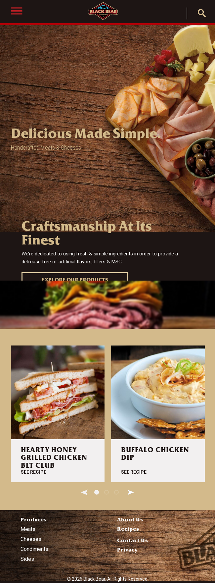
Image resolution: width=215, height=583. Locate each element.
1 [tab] (96, 492)
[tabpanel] (58, 413)
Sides (27, 559)
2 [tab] (106, 492)
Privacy (127, 550)
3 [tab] (116, 492)
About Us (130, 519)
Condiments (34, 549)
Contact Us (132, 540)
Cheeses (31, 539)
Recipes (128, 529)
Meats (28, 529)
